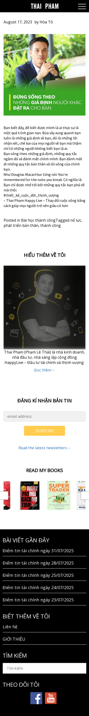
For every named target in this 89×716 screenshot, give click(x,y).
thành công (50, 225)
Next (85, 495)
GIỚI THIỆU (14, 639)
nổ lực (75, 220)
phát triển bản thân (21, 225)
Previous (4, 495)
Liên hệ (10, 627)
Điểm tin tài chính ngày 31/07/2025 (38, 550)
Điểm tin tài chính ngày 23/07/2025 (38, 600)
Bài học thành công (38, 220)
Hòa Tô (46, 22)
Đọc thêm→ (44, 370)
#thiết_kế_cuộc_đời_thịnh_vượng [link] (31, 195)
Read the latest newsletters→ (45, 447)
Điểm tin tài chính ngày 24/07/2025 (38, 587)
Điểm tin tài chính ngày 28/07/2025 (38, 563)
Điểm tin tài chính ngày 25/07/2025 (38, 575)
